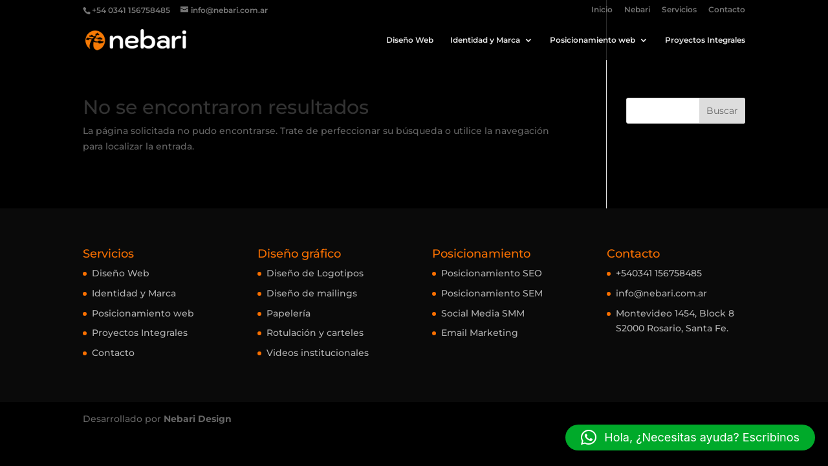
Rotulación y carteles (315, 332)
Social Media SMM (483, 313)
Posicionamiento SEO (491, 273)
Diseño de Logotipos (315, 273)
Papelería (288, 313)
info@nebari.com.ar (661, 293)
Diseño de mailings (312, 293)
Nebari (637, 10)
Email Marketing (479, 332)
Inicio (602, 10)
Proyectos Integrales (705, 40)
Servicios (679, 10)
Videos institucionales (318, 353)
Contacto (726, 10)
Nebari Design (198, 419)
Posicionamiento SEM (492, 293)
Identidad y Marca (485, 40)
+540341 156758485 (659, 273)
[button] (690, 437)
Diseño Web (409, 40)
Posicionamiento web (592, 40)
